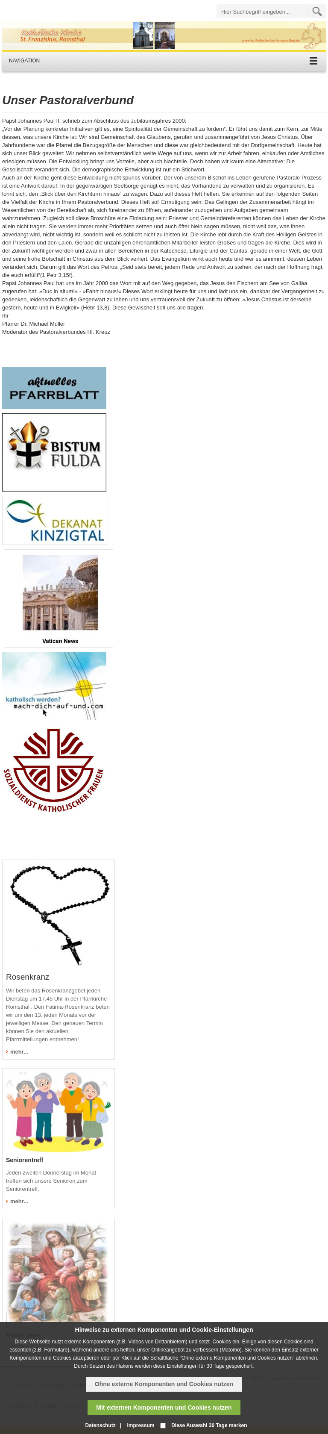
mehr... (19, 1051)
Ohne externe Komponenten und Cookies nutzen (164, 1384)
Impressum (140, 1425)
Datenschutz (100, 1425)
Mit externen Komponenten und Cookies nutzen (163, 1407)
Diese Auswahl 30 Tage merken (209, 1425)
